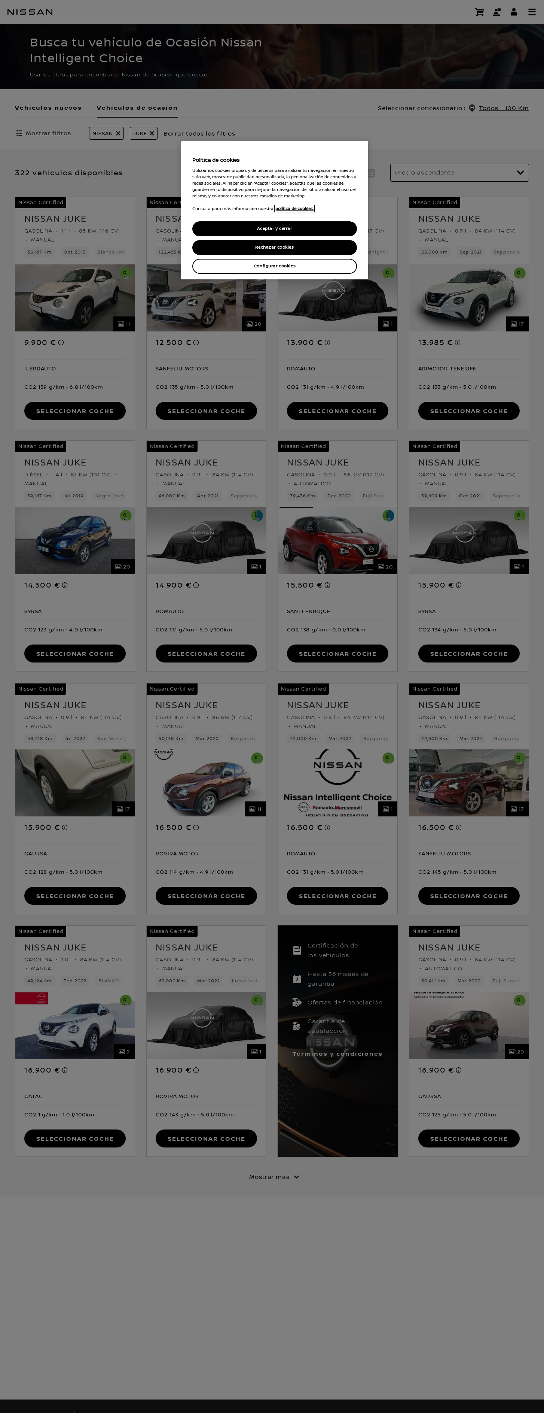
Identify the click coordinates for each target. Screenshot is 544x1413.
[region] (274, 210)
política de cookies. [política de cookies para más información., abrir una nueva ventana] (294, 208)
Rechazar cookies (274, 247)
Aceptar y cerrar (274, 228)
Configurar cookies (275, 266)
